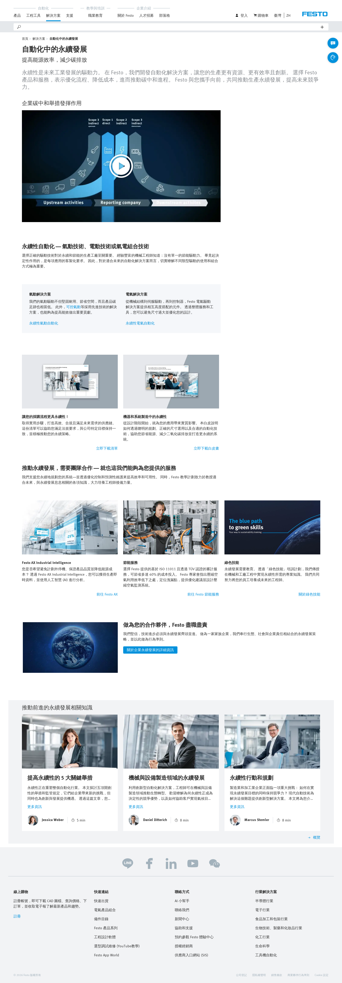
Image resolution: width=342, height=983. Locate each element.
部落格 (164, 15)
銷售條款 (276, 975)
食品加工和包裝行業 (271, 919)
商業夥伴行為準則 (298, 975)
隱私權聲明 (259, 975)
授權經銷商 (184, 946)
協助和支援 (184, 928)
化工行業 (262, 937)
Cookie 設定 (321, 975)
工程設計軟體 (105, 937)
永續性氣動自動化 (43, 323)
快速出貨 (101, 900)
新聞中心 (182, 919)
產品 (17, 15)
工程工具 (33, 15)
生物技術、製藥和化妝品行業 (278, 928)
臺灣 (277, 15)
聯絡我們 (182, 910)
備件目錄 (101, 919)
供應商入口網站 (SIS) (191, 955)
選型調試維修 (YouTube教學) (117, 946)
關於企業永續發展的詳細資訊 (150, 649)
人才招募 (146, 15)
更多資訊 (34, 806)
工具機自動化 (266, 955)
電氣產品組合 (105, 910)
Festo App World (106, 955)
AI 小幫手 (182, 900)
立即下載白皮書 (206, 448)
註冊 (17, 916)
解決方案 (53, 15)
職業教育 (95, 15)
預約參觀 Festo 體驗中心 (194, 937)
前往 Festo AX (107, 594)
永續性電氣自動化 (140, 323)
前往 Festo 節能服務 (203, 594)
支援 (69, 15)
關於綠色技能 (309, 594)
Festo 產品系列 (106, 928)
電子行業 (262, 910)
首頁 (25, 38)
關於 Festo (126, 15)
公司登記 (241, 975)
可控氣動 (73, 307)
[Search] (171, 26)
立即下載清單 (107, 448)
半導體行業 (264, 900)
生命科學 (262, 946)
